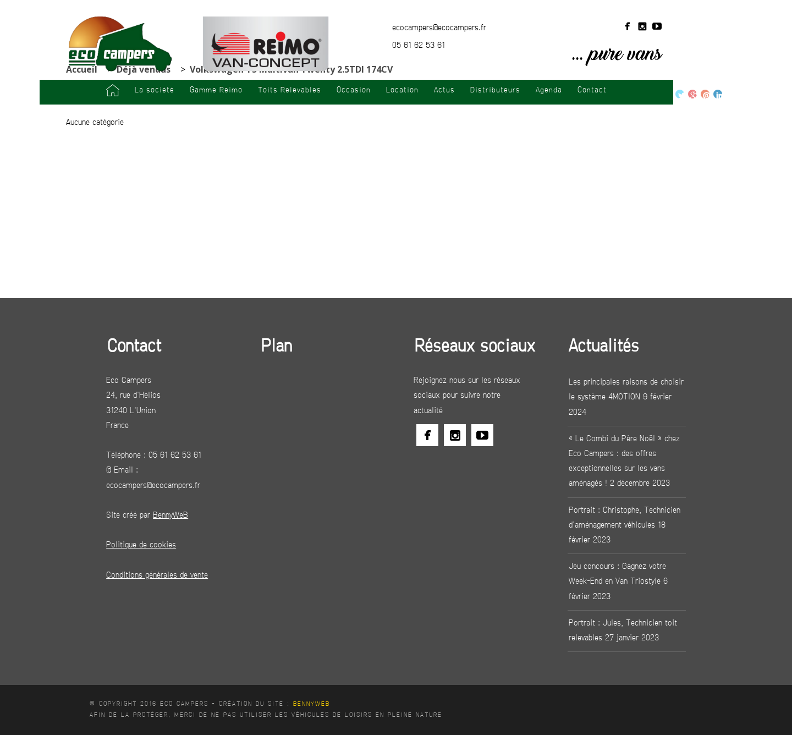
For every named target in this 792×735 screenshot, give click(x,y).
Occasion (354, 90)
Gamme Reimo (216, 90)
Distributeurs (495, 90)
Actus (444, 90)
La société (154, 90)
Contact (592, 90)
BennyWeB (311, 704)
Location (402, 90)
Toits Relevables (289, 90)
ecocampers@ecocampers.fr (439, 28)
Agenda (549, 90)
